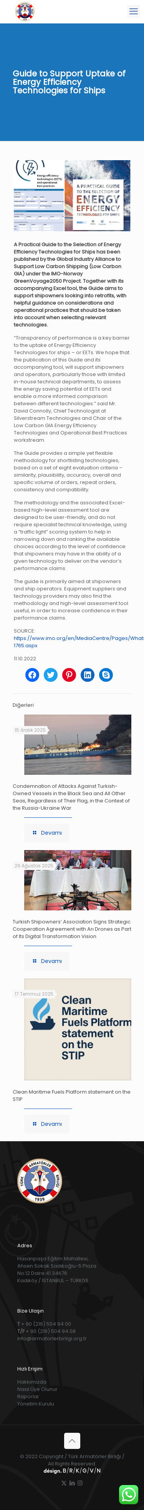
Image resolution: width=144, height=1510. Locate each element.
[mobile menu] (133, 11)
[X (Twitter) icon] (64, 1483)
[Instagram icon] (80, 1483)
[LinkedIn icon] (72, 1483)
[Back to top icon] (72, 1441)
